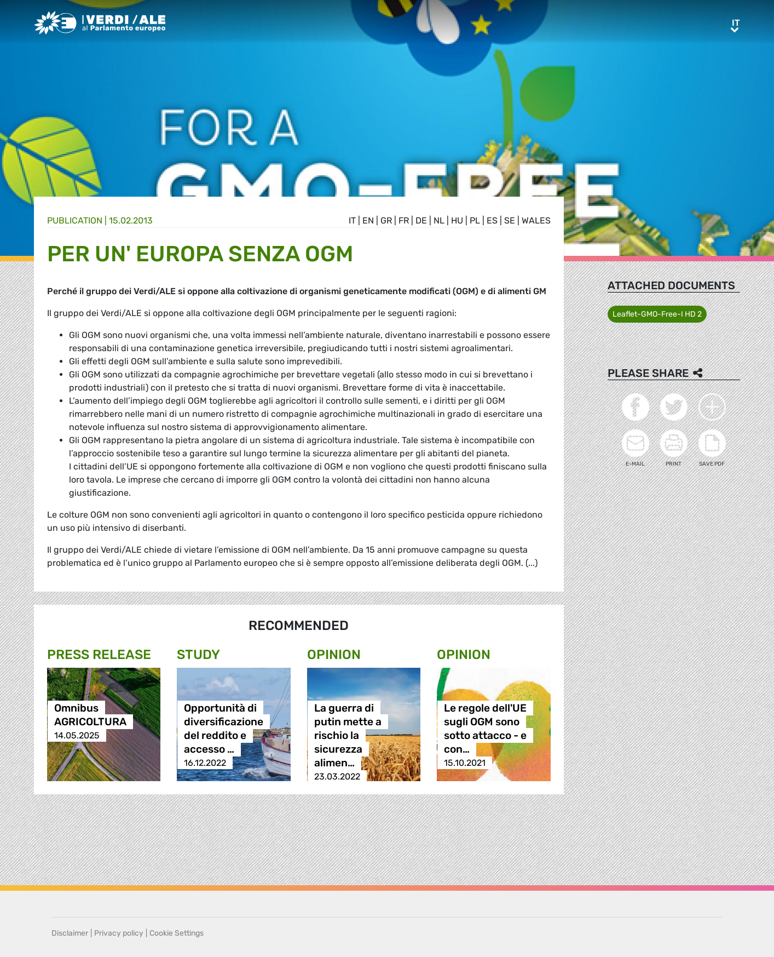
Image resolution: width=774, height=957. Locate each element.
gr (386, 220)
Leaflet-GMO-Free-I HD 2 (657, 314)
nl (439, 220)
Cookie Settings (176, 933)
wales (536, 220)
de (421, 220)
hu (457, 220)
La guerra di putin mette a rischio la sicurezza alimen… (348, 735)
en (368, 220)
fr (403, 220)
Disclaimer (69, 933)
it (352, 220)
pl (475, 220)
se (509, 220)
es (492, 220)
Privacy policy (118, 933)
